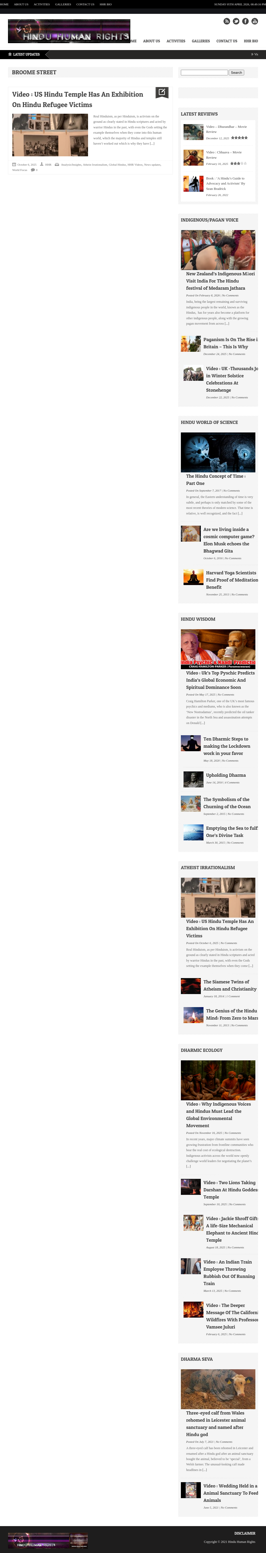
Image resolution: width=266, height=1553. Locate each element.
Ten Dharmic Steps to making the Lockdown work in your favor (226, 746)
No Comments (230, 295)
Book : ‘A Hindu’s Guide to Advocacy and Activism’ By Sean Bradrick (225, 183)
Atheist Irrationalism (95, 164)
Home (4, 4)
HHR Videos (135, 164)
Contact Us (85, 4)
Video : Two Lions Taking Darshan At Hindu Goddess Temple (231, 1190)
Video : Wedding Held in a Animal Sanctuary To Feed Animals (231, 1493)
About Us (21, 4)
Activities (42, 4)
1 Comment (233, 996)
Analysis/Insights (71, 164)
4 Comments (232, 782)
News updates (152, 164)
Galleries (63, 4)
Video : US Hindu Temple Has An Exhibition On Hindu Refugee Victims (220, 928)
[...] (151, 143)
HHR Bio (106, 4)
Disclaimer (244, 1533)
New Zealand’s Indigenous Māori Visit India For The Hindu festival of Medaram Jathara (220, 281)
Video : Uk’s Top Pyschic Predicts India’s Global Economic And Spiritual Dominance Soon (220, 680)
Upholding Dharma (226, 775)
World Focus (19, 169)
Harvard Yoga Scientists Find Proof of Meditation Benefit (232, 580)
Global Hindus (117, 164)
